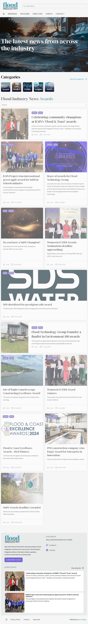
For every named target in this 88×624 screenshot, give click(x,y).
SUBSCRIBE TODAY (13, 560)
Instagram (51, 545)
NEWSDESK (12, 14)
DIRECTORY (38, 14)
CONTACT (60, 14)
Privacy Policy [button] (15, 619)
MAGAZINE (25, 14)
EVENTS (49, 14)
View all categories (78, 79)
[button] (23, 561)
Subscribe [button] (36, 619)
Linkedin (50, 550)
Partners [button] (27, 619)
